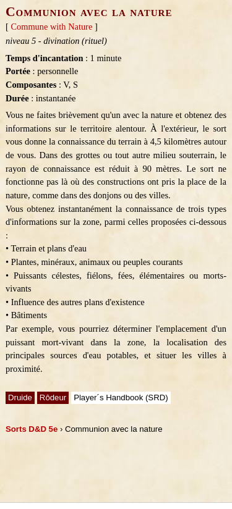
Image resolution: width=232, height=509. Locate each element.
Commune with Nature (51, 27)
